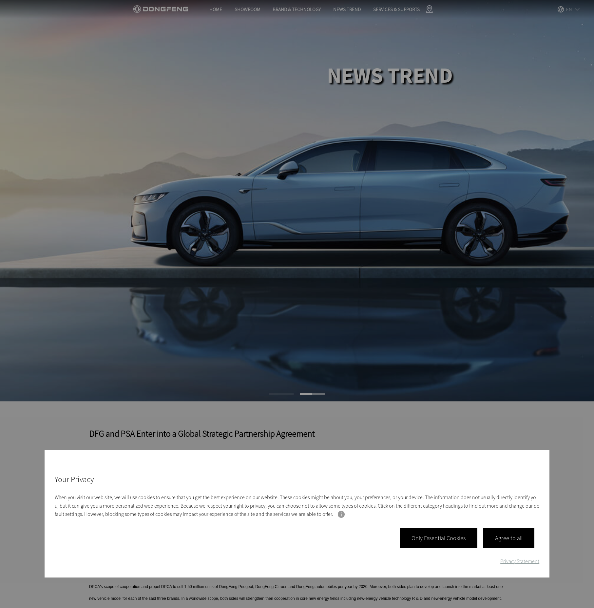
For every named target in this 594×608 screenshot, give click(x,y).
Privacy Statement (519, 561)
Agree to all (509, 538)
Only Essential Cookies (439, 538)
